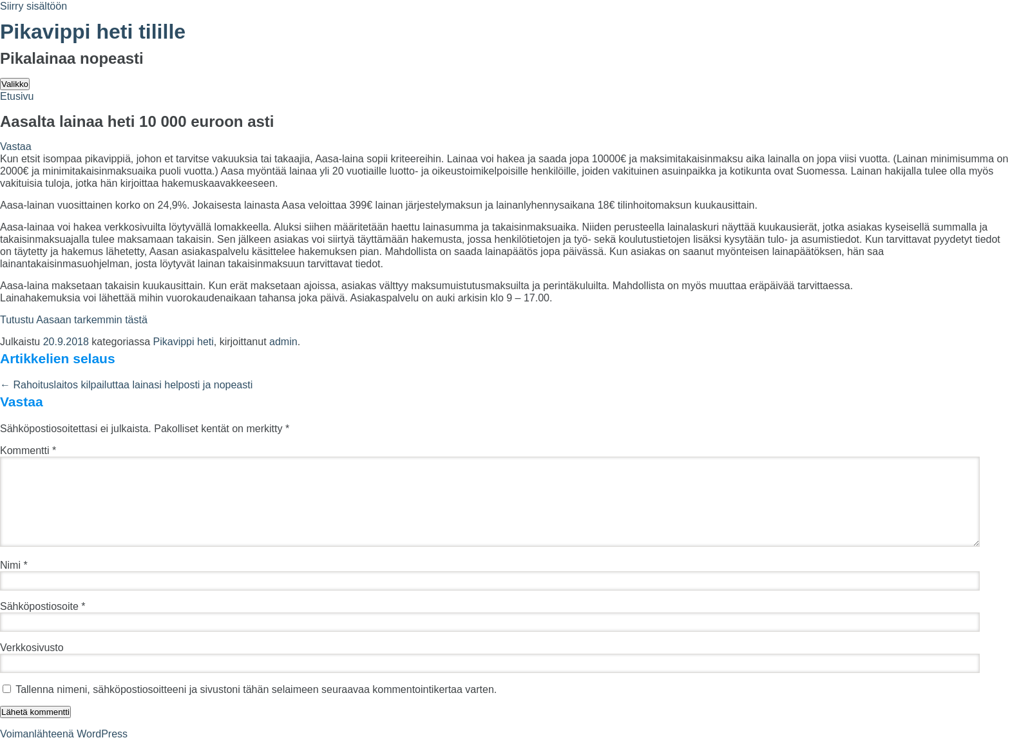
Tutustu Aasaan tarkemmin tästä (74, 319)
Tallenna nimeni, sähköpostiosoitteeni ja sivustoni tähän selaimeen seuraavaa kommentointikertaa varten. (256, 689)
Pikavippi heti (183, 341)
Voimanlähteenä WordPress (64, 733)
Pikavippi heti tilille (93, 31)
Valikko (14, 84)
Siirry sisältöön (33, 6)
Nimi (14, 565)
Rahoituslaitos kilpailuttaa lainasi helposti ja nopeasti (126, 384)
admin (283, 341)
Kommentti (28, 450)
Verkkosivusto (32, 647)
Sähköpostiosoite (43, 606)
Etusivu (16, 96)
